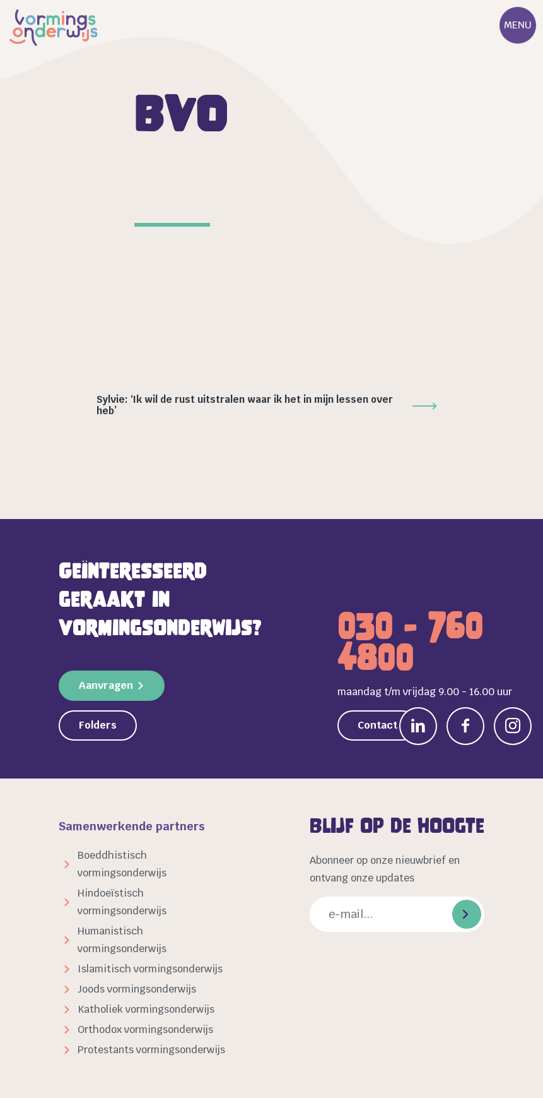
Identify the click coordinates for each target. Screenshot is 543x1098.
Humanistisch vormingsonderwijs (122, 939)
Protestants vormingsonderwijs (151, 1049)
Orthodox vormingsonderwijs (145, 1029)
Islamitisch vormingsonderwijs (150, 969)
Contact (377, 725)
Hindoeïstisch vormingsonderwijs (122, 901)
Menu (518, 25)
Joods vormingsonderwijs (137, 989)
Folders (98, 725)
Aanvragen (106, 685)
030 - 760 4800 (410, 642)
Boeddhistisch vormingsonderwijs (122, 864)
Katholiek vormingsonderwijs (146, 1009)
